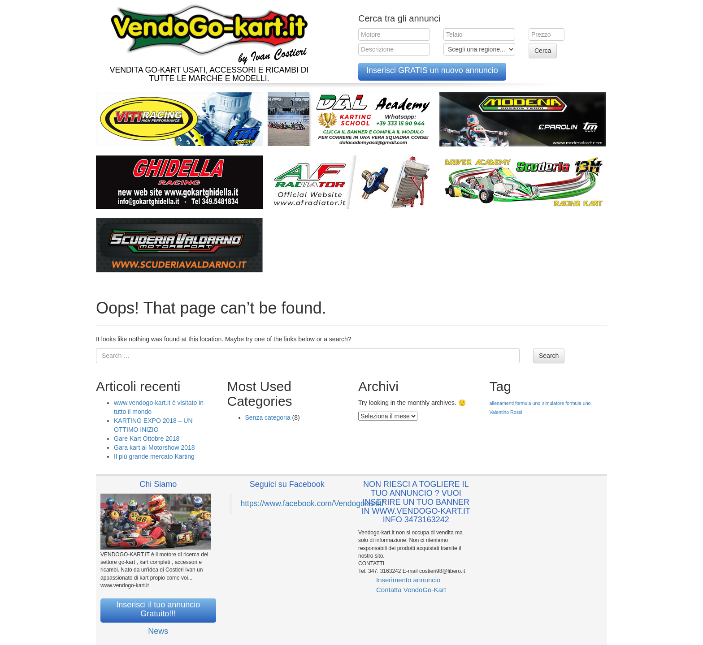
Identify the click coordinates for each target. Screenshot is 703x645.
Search (549, 355)
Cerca (542, 50)
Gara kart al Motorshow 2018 (154, 447)
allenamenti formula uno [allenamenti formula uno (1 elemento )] (515, 403)
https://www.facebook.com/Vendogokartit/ (312, 503)
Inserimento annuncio (408, 580)
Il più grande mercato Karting (154, 456)
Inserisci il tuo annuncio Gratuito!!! (158, 609)
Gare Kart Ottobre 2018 (146, 438)
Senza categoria (268, 417)
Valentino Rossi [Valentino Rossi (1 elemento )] (506, 412)
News (158, 631)
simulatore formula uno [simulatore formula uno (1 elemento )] (566, 403)
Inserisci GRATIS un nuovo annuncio (432, 70)
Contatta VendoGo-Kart (411, 589)
